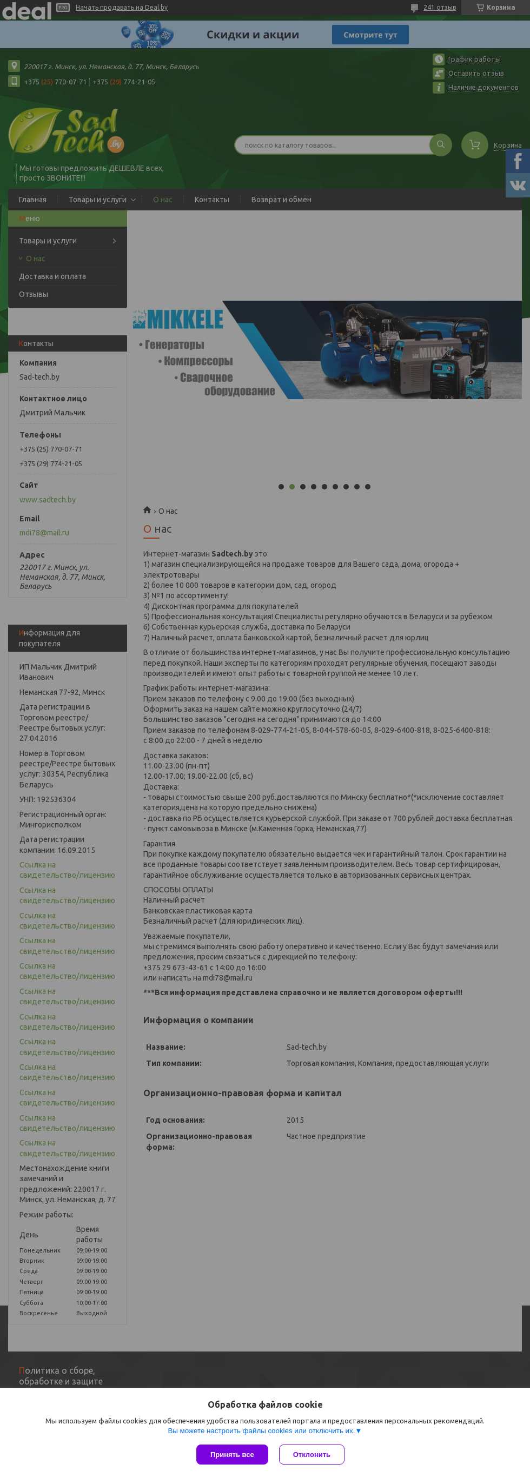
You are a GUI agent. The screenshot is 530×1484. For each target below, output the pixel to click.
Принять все (232, 1454)
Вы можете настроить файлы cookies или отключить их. (261, 1431)
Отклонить (311, 1454)
